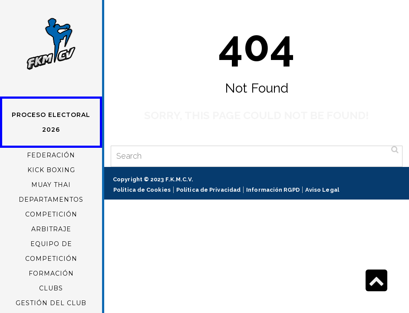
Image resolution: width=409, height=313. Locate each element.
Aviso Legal (322, 189)
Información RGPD (273, 189)
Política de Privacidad (208, 189)
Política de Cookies (142, 189)
